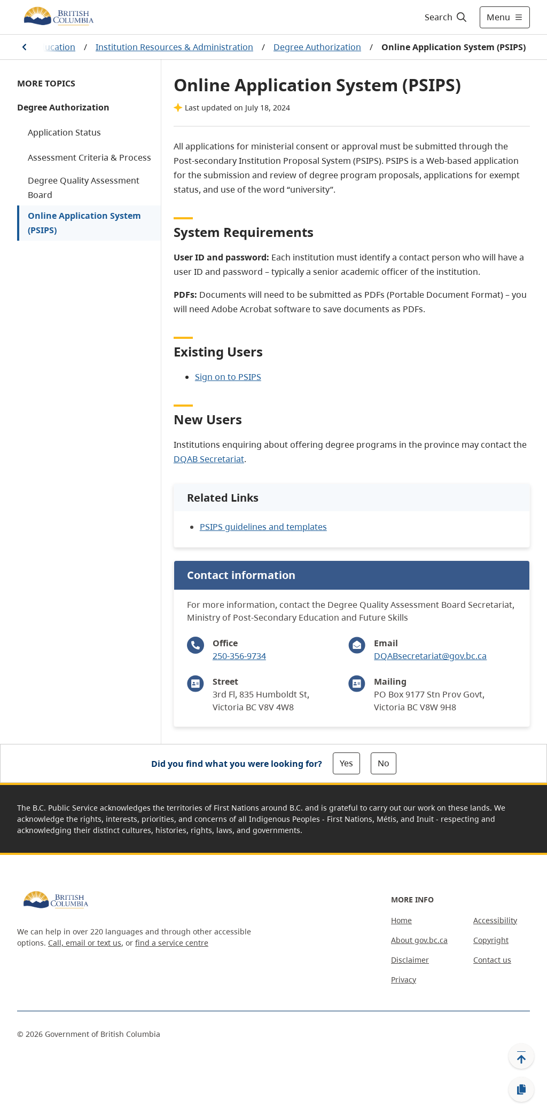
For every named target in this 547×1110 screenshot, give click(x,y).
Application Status (64, 132)
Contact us (492, 960)
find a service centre (171, 943)
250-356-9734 (239, 656)
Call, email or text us (84, 943)
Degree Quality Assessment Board (83, 188)
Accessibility (495, 920)
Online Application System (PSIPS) (84, 223)
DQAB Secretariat (209, 459)
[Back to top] (521, 1056)
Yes (346, 763)
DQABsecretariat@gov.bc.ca (430, 656)
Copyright (491, 940)
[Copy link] (521, 1090)
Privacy (403, 979)
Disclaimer (410, 960)
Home (401, 920)
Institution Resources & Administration (174, 47)
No (383, 763)
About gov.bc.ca (419, 940)
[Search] (446, 17)
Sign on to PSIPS (228, 377)
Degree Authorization (317, 47)
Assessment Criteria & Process (89, 157)
